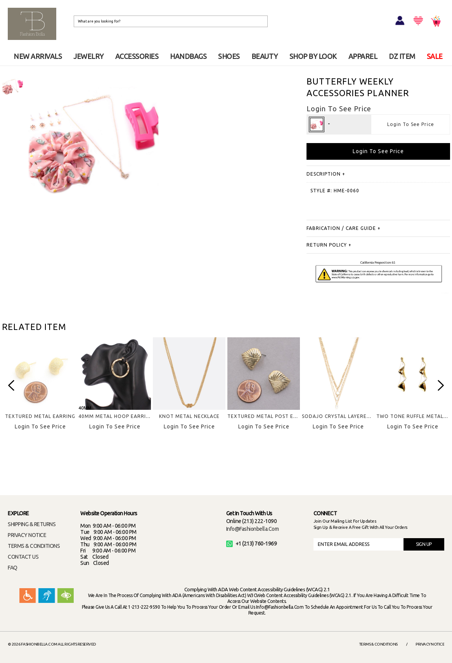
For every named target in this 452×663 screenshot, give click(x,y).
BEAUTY (264, 56)
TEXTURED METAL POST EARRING (270, 416)
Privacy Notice (430, 644)
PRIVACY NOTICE (27, 535)
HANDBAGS (188, 56)
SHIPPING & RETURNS (31, 524)
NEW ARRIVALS (38, 56)
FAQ (12, 568)
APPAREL (363, 56)
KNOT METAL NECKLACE (189, 416)
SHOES (229, 56)
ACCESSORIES (137, 56)
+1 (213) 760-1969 (251, 543)
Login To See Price (410, 124)
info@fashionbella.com (252, 529)
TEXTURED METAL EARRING (40, 416)
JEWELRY (88, 56)
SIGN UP (424, 544)
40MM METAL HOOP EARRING (115, 416)
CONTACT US (23, 557)
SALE (435, 56)
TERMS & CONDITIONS (34, 546)
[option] (12, 86)
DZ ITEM (402, 56)
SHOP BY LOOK (313, 56)
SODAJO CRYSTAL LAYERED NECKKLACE (351, 416)
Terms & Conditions (378, 644)
